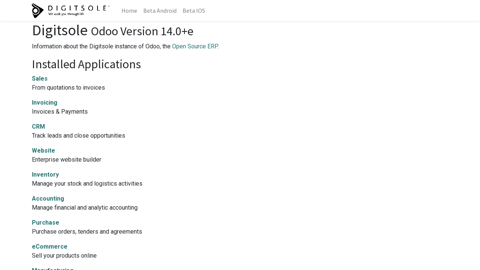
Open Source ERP (195, 46)
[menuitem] (129, 10)
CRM (38, 126)
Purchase (45, 222)
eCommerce (50, 246)
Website (43, 150)
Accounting (48, 198)
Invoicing (44, 102)
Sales (40, 78)
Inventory (45, 174)
